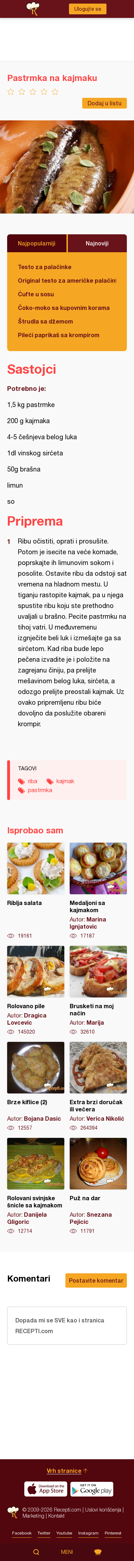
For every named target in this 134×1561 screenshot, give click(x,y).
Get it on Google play (91, 1489)
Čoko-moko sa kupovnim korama (64, 307)
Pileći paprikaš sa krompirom (58, 334)
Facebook (21, 1533)
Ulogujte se (87, 9)
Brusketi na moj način (98, 990)
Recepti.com (13, 1512)
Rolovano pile (35, 990)
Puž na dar (98, 1186)
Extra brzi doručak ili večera (98, 1086)
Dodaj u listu (104, 103)
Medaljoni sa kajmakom (98, 891)
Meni (67, 1552)
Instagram (88, 1533)
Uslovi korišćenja (103, 1510)
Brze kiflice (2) (35, 1086)
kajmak (65, 781)
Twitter (44, 1533)
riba (32, 781)
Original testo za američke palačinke (67, 280)
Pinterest (113, 1533)
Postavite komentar (96, 1280)
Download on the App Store (45, 1489)
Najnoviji (97, 243)
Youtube (64, 1533)
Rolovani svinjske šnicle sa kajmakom (35, 1186)
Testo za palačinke (44, 266)
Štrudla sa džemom (45, 321)
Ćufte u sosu (36, 294)
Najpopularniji (36, 243)
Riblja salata (35, 891)
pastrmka (40, 790)
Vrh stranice (64, 1470)
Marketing (33, 1516)
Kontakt (56, 1516)
